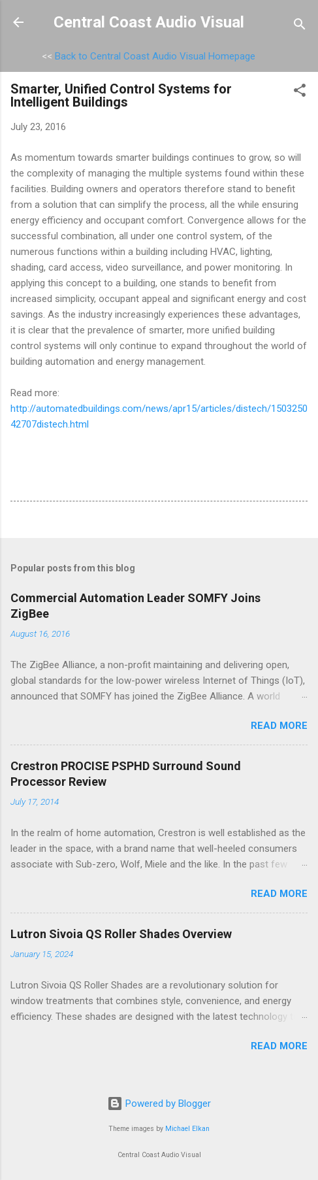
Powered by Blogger (159, 1103)
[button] (300, 92)
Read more (279, 726)
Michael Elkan (187, 1128)
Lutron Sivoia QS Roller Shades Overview (121, 934)
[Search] (300, 26)
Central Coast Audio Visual (149, 22)
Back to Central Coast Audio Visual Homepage (155, 56)
